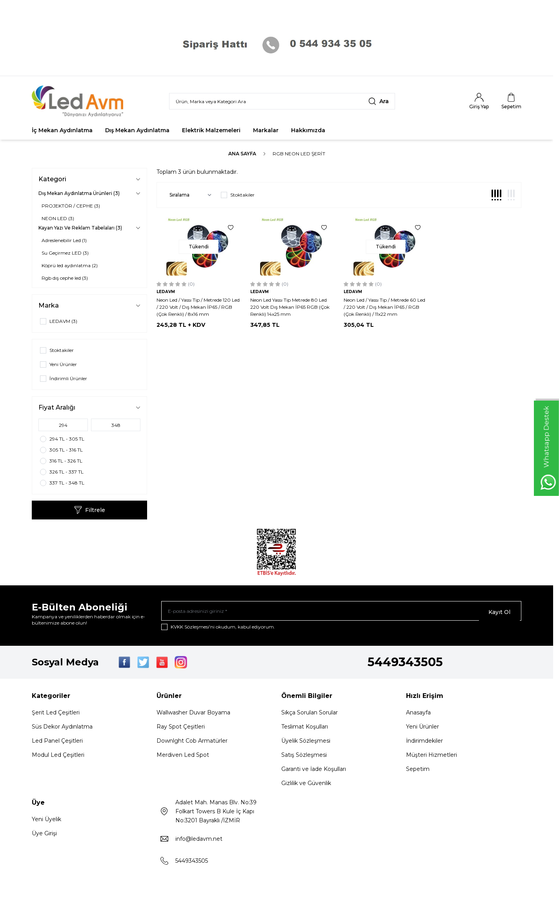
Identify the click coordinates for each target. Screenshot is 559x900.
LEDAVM (166, 291)
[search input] (282, 101)
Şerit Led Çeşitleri (56, 714)
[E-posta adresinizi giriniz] (341, 612)
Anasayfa (418, 714)
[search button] (378, 101)
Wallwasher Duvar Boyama (193, 714)
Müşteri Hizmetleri (431, 757)
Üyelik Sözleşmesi (305, 743)
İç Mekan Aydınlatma (62, 130)
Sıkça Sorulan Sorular (309, 714)
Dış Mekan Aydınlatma (137, 130)
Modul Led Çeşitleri (58, 757)
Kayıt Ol (499, 612)
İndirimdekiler (424, 743)
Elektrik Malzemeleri (211, 130)
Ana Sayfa (242, 154)
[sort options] (189, 195)
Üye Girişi (44, 835)
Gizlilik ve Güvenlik (306, 785)
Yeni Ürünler (422, 728)
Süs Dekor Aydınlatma (62, 728)
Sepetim (418, 771)
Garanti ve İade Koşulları (313, 771)
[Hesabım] (479, 101)
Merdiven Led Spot (183, 757)
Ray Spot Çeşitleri (181, 728)
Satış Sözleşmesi (304, 757)
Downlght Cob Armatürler (192, 743)
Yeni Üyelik (46, 821)
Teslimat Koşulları (304, 728)
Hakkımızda (308, 130)
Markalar (266, 130)
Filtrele (89, 510)
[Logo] (79, 101)
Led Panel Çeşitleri (57, 743)
